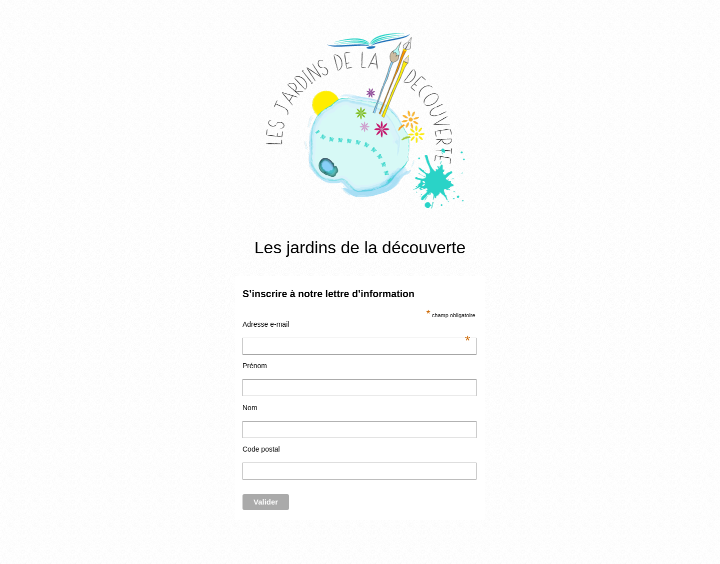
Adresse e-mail (356, 324)
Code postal (261, 449)
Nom (250, 408)
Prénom (254, 366)
